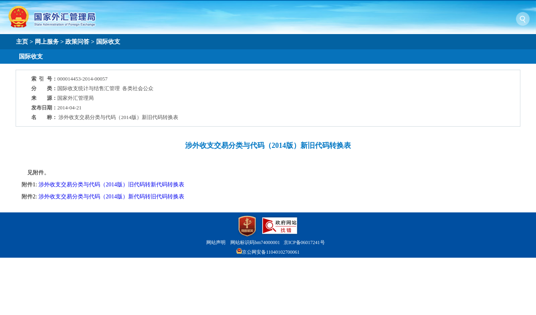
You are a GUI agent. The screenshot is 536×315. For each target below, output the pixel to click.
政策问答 (77, 41)
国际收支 (108, 41)
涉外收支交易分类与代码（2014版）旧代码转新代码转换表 (111, 185)
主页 (22, 41)
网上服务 (47, 41)
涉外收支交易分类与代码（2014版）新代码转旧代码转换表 (111, 197)
